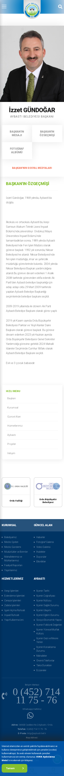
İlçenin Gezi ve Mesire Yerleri (47, 640)
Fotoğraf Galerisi (45, 542)
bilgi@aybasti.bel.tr (32, 733)
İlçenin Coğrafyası (45, 595)
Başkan (31, 398)
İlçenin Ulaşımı (43, 610)
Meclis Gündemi (12, 547)
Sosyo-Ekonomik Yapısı (49, 619)
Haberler (40, 537)
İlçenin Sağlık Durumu (47, 605)
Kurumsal (31, 407)
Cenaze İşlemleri (12, 600)
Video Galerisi (43, 547)
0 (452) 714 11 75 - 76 (32, 729)
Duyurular (41, 556)
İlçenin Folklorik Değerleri (49, 624)
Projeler (31, 444)
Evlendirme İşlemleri (14, 595)
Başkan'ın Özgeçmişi (47, 133)
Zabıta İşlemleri (12, 605)
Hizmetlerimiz (31, 425)
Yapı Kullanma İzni (13, 619)
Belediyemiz (10, 537)
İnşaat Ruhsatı (11, 615)
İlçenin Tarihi (42, 590)
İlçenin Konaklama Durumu (46, 649)
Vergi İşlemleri (11, 590)
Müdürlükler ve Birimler (16, 551)
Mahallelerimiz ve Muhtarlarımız (13, 558)
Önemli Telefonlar (45, 660)
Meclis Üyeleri (11, 542)
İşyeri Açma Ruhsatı (14, 610)
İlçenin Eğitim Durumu (47, 615)
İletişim (31, 453)
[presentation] (7, 486)
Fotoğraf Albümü (17, 150)
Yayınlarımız (10, 570)
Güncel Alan (31, 416)
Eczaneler (41, 670)
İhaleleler (40, 551)
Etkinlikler (41, 561)
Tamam (15, 768)
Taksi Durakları (44, 665)
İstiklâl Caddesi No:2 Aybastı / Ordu (31, 724)
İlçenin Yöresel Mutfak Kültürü (47, 631)
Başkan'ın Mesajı (17, 133)
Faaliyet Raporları (13, 565)
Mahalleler (41, 655)
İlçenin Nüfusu (43, 600)
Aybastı (31, 435)
